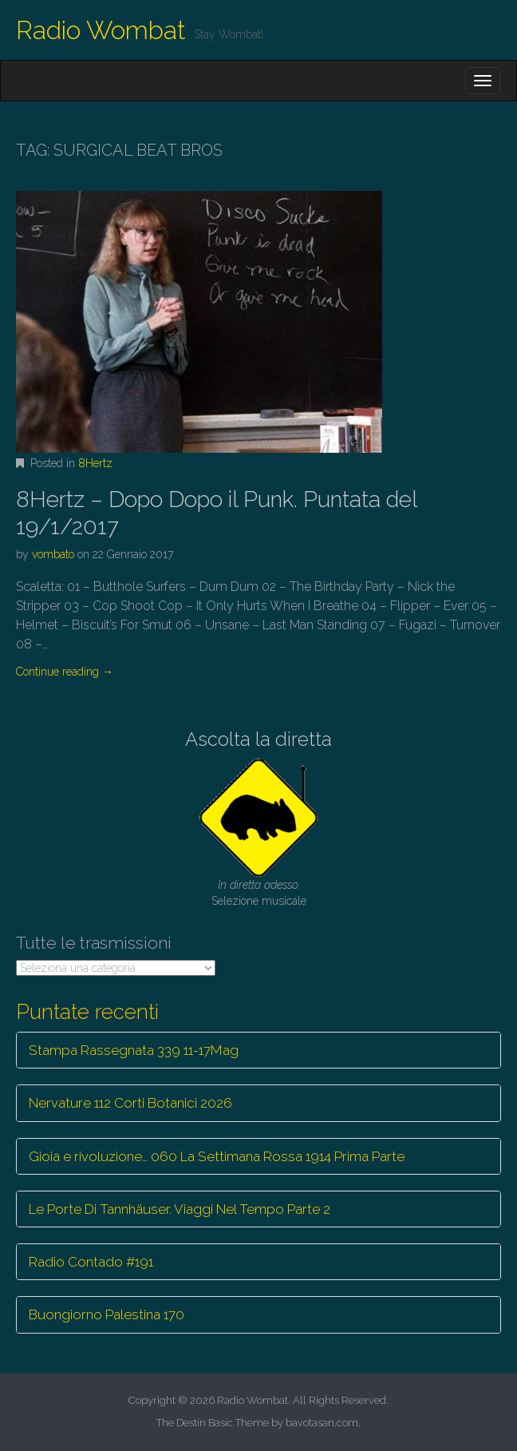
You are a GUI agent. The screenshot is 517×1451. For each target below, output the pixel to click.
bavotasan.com (322, 1423)
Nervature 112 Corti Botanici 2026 (130, 1103)
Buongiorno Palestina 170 (106, 1314)
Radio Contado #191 (91, 1262)
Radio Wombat (101, 30)
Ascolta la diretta (258, 739)
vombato (53, 554)
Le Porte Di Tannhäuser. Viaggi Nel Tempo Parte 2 (179, 1209)
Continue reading (64, 671)
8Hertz (95, 463)
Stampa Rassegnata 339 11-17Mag (134, 1050)
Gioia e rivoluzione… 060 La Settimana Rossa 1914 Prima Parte (217, 1156)
